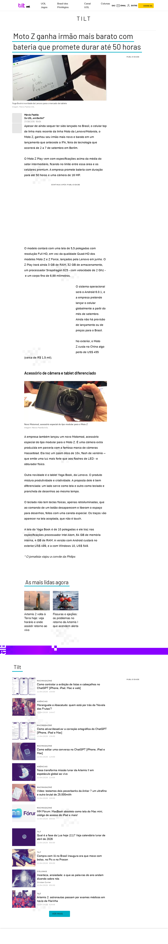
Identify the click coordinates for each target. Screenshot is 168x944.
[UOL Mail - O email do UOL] (121, 5)
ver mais (59, 914)
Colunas (105, 3)
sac (113, 6)
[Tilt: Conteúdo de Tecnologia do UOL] (22, 5)
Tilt (84, 18)
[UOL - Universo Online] (28, 7)
